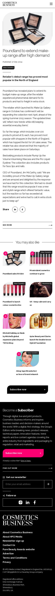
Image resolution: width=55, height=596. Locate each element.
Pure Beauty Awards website (19, 549)
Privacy (7, 562)
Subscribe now (18, 389)
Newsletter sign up (13, 541)
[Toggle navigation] (51, 4)
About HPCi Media (12, 536)
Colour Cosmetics (8, 67)
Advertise (8, 553)
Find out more (10, 468)
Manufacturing (46, 283)
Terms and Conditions (15, 558)
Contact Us (9, 545)
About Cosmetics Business (18, 532)
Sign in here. (26, 461)
